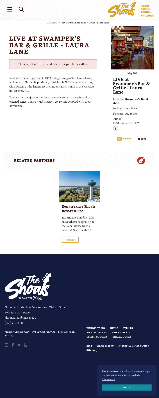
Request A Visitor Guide (133, 346)
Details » (70, 240)
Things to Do (95, 328)
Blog (89, 346)
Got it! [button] (126, 387)
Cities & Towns (97, 337)
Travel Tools (121, 337)
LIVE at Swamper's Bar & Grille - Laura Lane (85, 22)
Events (128, 328)
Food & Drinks (96, 332)
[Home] (131, 10)
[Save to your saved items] (142, 138)
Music (114, 328)
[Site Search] (21, 9)
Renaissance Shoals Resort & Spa (78, 208)
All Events (52, 22)
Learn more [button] (108, 379)
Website (127, 138)
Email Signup (105, 346)
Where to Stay (121, 332)
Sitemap (91, 350)
